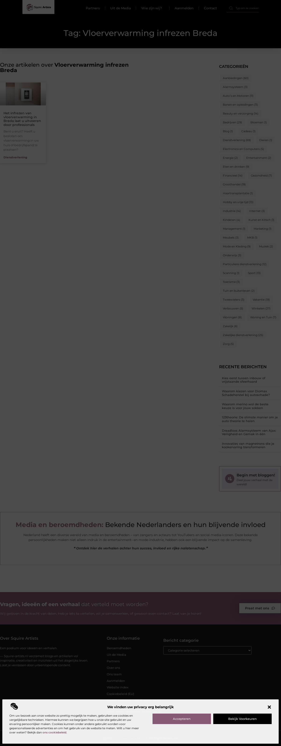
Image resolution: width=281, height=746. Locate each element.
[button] (269, 707)
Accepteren (182, 719)
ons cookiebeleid (54, 732)
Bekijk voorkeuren (242, 719)
